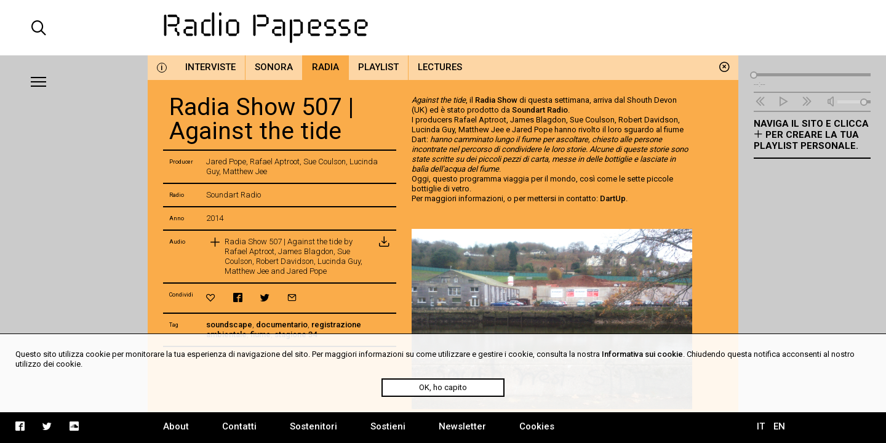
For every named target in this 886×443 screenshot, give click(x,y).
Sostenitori (313, 426)
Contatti (239, 426)
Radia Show (496, 100)
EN (779, 426)
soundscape (229, 324)
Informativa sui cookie (642, 354)
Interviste (210, 67)
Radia (325, 67)
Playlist (378, 67)
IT (761, 426)
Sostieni (387, 426)
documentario (282, 324)
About (176, 426)
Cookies (536, 426)
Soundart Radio (540, 109)
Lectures (440, 67)
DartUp (613, 198)
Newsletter (462, 426)
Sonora (274, 67)
